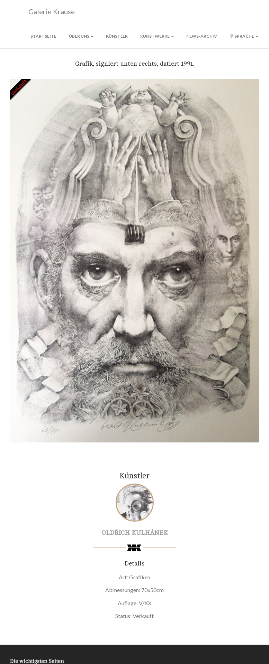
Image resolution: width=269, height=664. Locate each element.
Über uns (81, 36)
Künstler (117, 36)
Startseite (43, 36)
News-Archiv (201, 36)
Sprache (244, 36)
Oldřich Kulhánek (134, 532)
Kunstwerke (157, 36)
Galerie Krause (42, 11)
